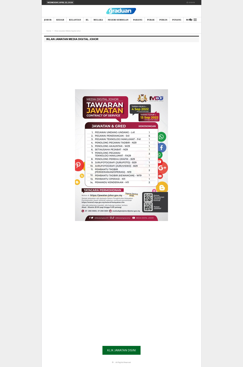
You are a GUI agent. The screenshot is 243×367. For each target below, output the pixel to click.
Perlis (163, 19)
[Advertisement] (121, 65)
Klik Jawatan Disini (121, 350)
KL (87, 19)
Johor (47, 19)
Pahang (137, 19)
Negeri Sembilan (118, 19)
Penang (176, 19)
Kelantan (75, 19)
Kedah (60, 19)
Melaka (98, 19)
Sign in (191, 2)
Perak (151, 19)
